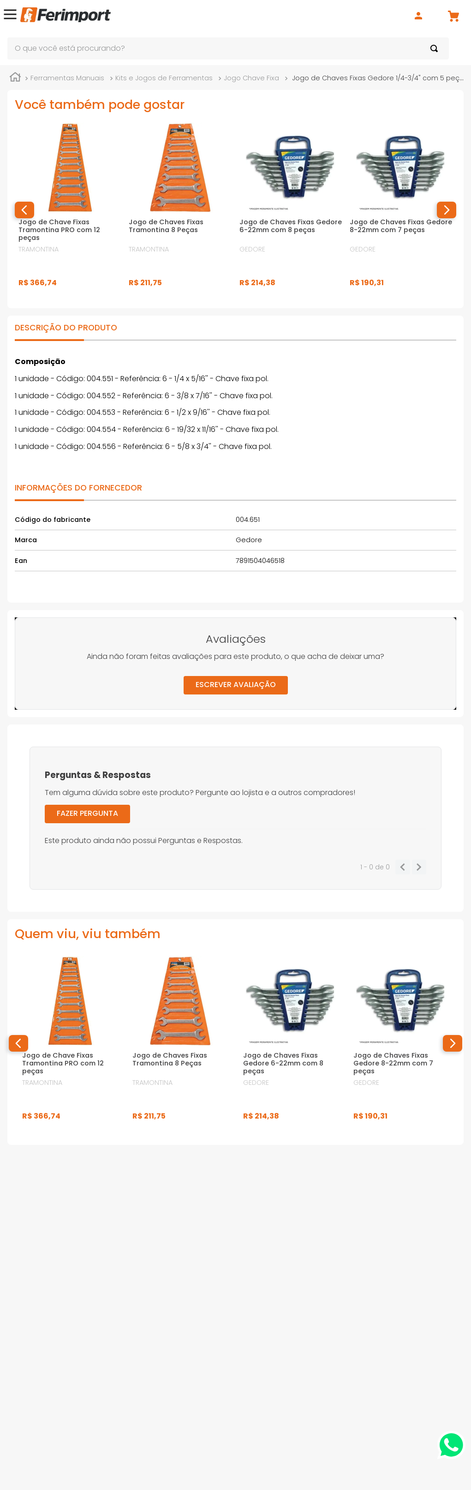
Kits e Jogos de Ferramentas (164, 78)
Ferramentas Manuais (67, 78)
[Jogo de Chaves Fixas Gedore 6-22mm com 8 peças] (290, 210)
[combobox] (228, 48)
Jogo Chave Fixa (251, 78)
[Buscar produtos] (435, 48)
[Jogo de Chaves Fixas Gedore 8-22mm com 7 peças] (401, 210)
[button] (10, 16)
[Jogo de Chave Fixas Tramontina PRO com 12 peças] (69, 210)
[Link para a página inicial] (15, 78)
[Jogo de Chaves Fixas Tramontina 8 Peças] (180, 210)
